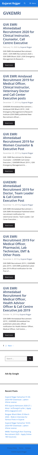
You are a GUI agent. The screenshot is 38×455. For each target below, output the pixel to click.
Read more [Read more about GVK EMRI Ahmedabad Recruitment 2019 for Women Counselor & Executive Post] (9, 171)
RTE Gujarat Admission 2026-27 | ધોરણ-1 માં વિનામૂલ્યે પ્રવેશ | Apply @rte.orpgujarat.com (18, 408)
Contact (28, 448)
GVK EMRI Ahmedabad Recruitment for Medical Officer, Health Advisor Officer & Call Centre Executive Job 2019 (18, 299)
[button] (24, 3)
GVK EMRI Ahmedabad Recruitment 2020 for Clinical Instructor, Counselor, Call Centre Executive (18, 33)
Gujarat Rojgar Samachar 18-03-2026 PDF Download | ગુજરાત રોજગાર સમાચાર (18, 425)
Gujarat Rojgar (11, 3)
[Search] (30, 358)
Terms (21, 448)
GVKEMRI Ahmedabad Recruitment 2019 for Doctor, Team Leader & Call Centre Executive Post (18, 191)
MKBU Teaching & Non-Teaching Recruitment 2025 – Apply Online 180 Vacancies (18, 434)
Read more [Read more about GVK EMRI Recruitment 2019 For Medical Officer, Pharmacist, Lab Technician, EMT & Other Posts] (9, 277)
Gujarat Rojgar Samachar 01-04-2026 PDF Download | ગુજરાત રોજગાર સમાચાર (18, 399)
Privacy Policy (12, 448)
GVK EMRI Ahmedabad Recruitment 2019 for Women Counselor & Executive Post (18, 141)
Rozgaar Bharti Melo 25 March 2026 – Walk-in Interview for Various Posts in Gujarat (17, 417)
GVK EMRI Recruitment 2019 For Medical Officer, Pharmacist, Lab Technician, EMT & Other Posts (19, 245)
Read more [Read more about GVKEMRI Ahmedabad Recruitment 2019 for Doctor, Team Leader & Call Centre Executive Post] (9, 225)
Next (11, 345)
